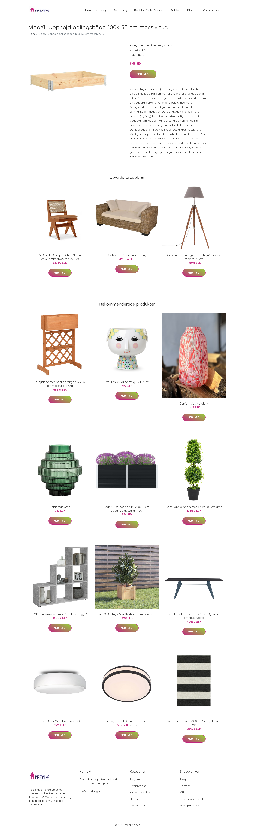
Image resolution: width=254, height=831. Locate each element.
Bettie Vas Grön (60, 507)
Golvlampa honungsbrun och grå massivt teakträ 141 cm (194, 257)
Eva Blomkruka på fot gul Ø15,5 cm (127, 382)
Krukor (168, 45)
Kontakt (185, 786)
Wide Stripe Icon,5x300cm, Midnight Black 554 (194, 723)
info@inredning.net (90, 791)
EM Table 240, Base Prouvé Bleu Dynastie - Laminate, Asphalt (194, 616)
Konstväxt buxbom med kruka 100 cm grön (194, 507)
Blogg (191, 10)
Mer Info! (143, 74)
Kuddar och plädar (148, 10)
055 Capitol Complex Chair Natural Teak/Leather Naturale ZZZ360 (60, 257)
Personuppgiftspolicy (193, 799)
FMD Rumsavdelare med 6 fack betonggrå (59, 614)
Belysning (120, 10)
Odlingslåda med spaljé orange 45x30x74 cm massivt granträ (60, 383)
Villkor (184, 792)
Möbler (175, 10)
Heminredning (95, 10)
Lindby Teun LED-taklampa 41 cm (127, 721)
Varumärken (212, 10)
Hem (32, 33)
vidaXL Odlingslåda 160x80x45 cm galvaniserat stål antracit (127, 508)
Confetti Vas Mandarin (194, 403)
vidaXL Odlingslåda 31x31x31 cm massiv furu (127, 614)
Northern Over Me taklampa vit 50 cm (60, 721)
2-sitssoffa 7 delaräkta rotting (127, 255)
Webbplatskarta (190, 805)
